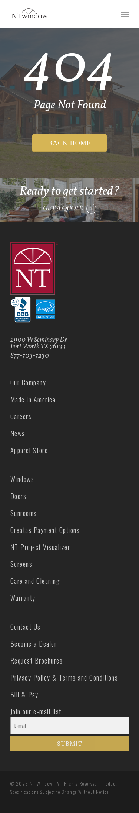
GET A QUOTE (63, 209)
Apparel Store (29, 450)
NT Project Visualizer (40, 547)
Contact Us (25, 626)
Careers (21, 416)
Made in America (33, 399)
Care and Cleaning (35, 581)
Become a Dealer (33, 643)
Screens (21, 564)
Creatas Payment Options (45, 530)
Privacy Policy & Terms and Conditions (64, 677)
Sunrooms (23, 513)
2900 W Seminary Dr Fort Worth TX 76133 (38, 343)
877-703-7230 (29, 356)
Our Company (28, 382)
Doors (18, 496)
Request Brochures (36, 660)
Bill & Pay (24, 694)
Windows (22, 479)
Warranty (23, 598)
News (17, 433)
